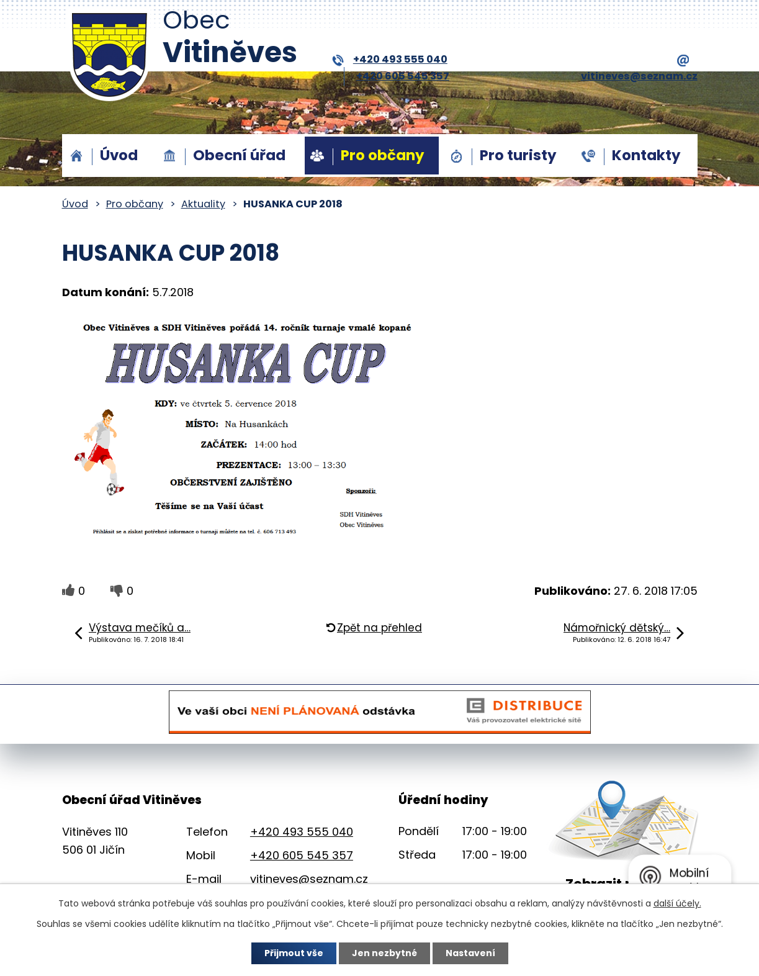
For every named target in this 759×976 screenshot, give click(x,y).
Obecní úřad (239, 155)
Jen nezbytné (384, 953)
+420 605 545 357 (402, 76)
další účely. (677, 903)
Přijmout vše (293, 953)
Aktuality (203, 204)
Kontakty (646, 155)
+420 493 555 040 (389, 59)
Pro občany (382, 155)
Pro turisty (518, 155)
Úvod (119, 155)
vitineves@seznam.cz (309, 879)
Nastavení (470, 953)
